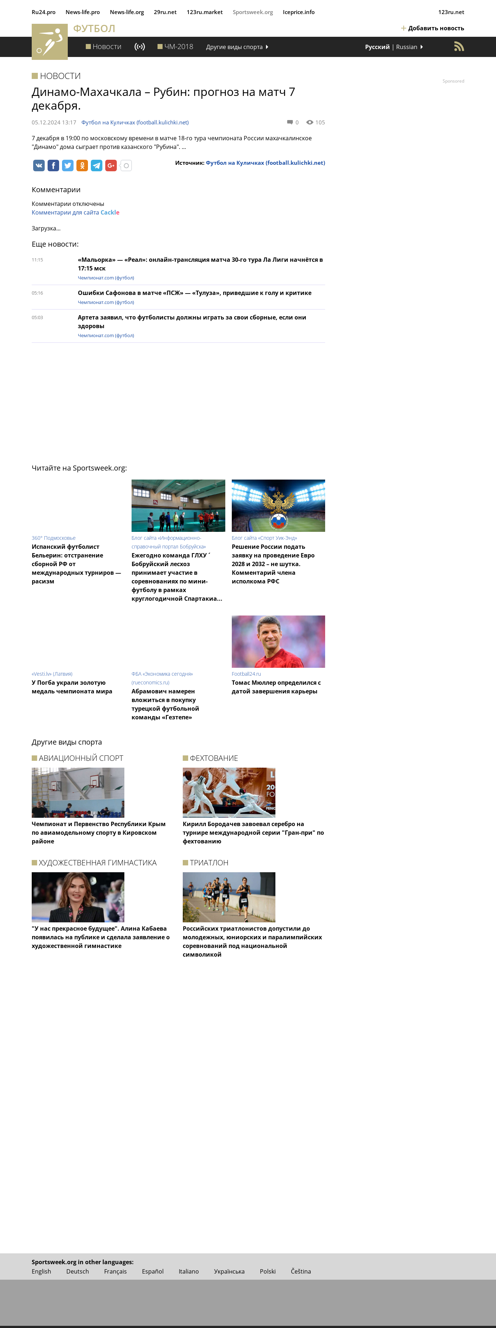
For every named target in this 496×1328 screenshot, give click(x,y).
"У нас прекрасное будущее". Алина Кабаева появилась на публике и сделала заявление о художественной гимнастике (101, 937)
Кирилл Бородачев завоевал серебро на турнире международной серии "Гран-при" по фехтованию (253, 832)
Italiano (189, 1271)
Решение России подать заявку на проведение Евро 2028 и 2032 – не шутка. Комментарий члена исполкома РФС (273, 564)
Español (153, 1271)
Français (115, 1271)
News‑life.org (127, 12)
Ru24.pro (44, 12)
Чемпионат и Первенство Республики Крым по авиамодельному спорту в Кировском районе (99, 832)
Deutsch (77, 1271)
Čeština (301, 1271)
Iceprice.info (299, 12)
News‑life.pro (83, 12)
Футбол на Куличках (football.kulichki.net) (135, 122)
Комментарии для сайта (75, 212)
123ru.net (451, 12)
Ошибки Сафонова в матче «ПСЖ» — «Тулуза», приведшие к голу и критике (194, 293)
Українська (229, 1271)
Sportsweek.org (253, 12)
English (41, 1271)
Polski (268, 1271)
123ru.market (205, 12)
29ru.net (165, 12)
